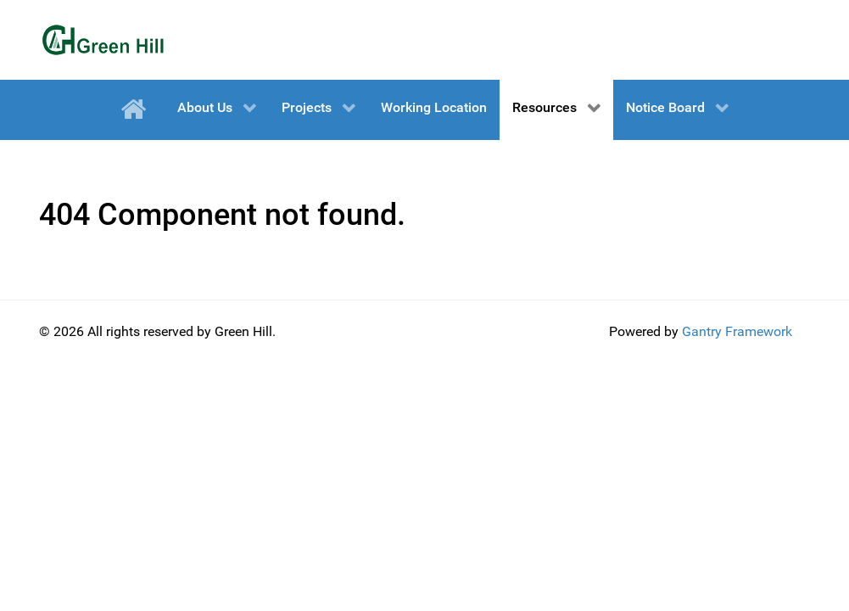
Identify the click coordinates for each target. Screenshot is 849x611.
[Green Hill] (102, 40)
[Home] (136, 109)
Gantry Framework (737, 331)
